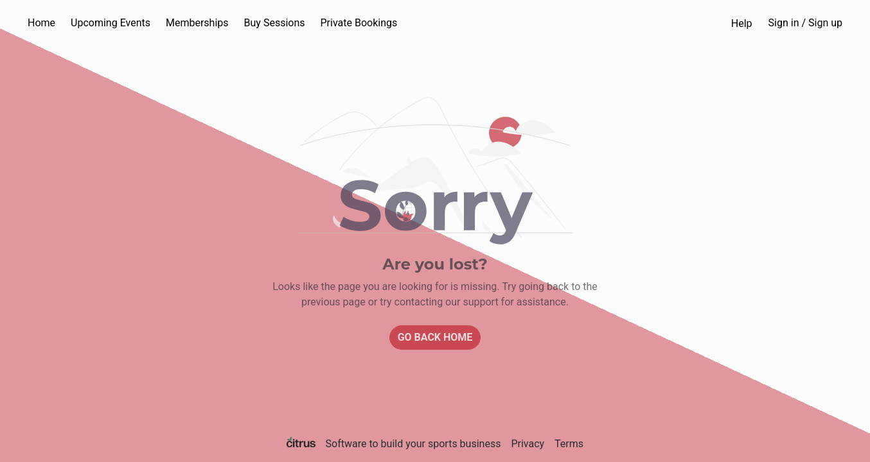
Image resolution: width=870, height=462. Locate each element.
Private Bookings (359, 23)
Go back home (435, 337)
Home (41, 23)
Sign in (805, 23)
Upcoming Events (110, 23)
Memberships (197, 23)
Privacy (527, 444)
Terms (569, 444)
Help (741, 23)
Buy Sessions (274, 23)
